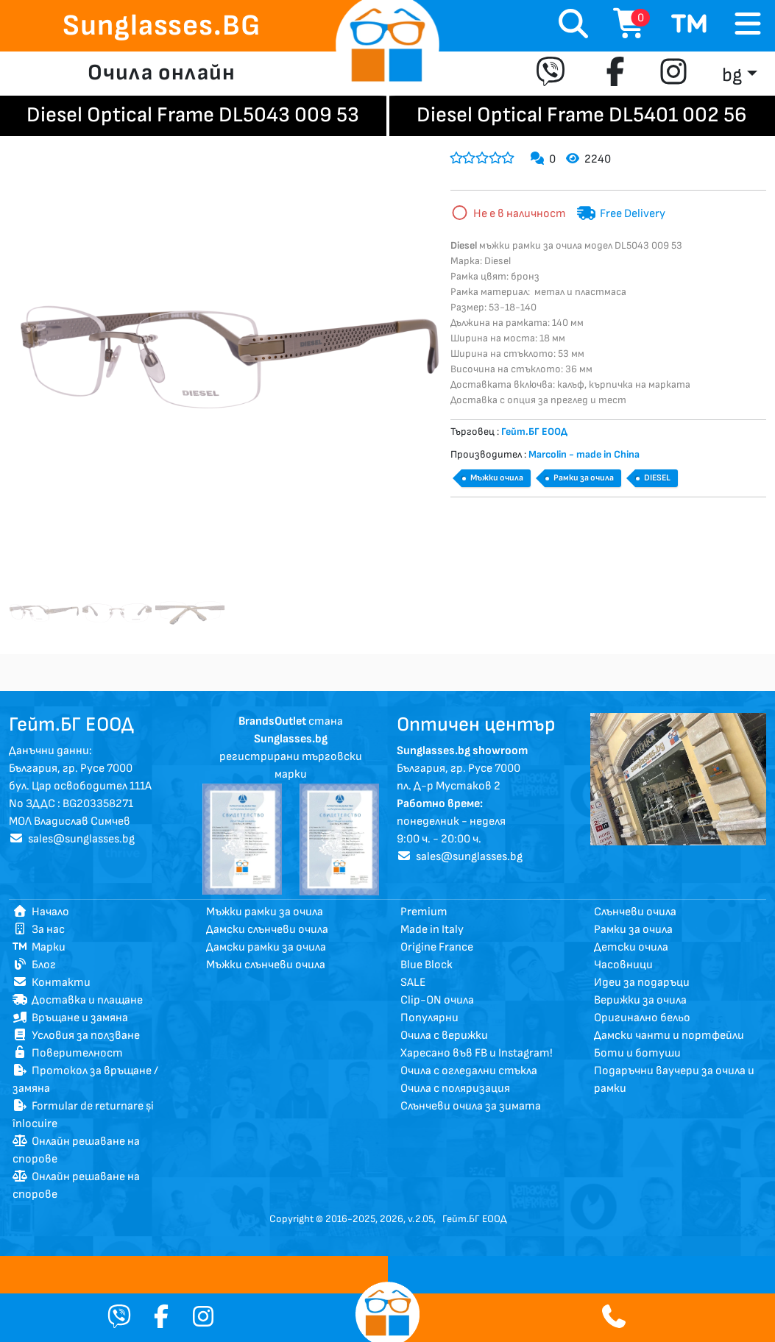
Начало (41, 912)
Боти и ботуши (637, 1053)
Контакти (52, 983)
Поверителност (68, 1053)
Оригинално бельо (642, 1018)
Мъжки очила (496, 477)
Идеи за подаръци (642, 983)
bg (732, 75)
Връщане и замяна (70, 1018)
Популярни (429, 1018)
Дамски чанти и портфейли (669, 1036)
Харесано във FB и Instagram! (476, 1053)
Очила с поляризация (455, 1089)
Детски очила (631, 947)
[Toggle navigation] (747, 24)
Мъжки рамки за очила (264, 912)
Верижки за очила (640, 1000)
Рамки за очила (583, 477)
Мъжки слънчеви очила (265, 965)
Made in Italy (432, 930)
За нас (39, 930)
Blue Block (426, 965)
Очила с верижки (444, 1036)
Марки (39, 947)
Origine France (436, 947)
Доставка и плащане (78, 1000)
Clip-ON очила (437, 1000)
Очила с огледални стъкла (468, 1071)
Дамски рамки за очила (266, 947)
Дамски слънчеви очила (267, 930)
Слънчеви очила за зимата (470, 1106)
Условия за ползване (76, 1036)
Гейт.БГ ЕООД (474, 1219)
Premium (423, 912)
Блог (34, 965)
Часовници (623, 965)
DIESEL (657, 477)
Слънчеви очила (635, 912)
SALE (413, 983)
